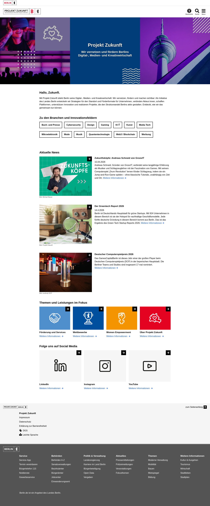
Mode (67, 134)
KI (117, 125)
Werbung (146, 134)
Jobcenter (56, 477)
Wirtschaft (185, 469)
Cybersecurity (73, 125)
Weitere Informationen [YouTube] (139, 388)
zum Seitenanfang (194, 407)
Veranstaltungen (123, 469)
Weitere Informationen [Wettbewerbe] (84, 336)
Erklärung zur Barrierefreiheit (33, 426)
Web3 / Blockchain (125, 134)
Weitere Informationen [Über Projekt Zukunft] (151, 336)
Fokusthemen (122, 473)
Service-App (25, 460)
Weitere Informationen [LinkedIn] (50, 388)
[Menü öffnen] (203, 11)
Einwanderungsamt (60, 481)
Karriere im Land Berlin (95, 464)
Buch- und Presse (51, 125)
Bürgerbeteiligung (92, 469)
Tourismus (185, 464)
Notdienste (24, 473)
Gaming (105, 125)
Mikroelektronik (49, 134)
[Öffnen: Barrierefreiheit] (189, 11)
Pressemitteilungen (125, 460)
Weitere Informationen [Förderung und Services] (50, 336)
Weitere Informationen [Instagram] (95, 388)
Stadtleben (185, 473)
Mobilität (152, 464)
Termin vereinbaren (28, 464)
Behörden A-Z (58, 460)
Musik (79, 134)
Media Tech (145, 125)
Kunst (129, 125)
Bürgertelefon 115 (27, 469)
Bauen (151, 469)
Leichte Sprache (28, 435)
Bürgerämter (57, 473)
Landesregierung (92, 460)
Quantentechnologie (99, 134)
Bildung (151, 477)
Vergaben (88, 477)
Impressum (24, 417)
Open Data (89, 473)
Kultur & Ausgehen (189, 460)
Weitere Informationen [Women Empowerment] (117, 336)
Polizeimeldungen (124, 464)
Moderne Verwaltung (158, 460)
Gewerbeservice (27, 477)
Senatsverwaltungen (61, 464)
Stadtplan (185, 477)
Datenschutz (25, 422)
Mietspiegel (153, 473)
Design (90, 125)
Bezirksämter (57, 469)
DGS (23, 430)
